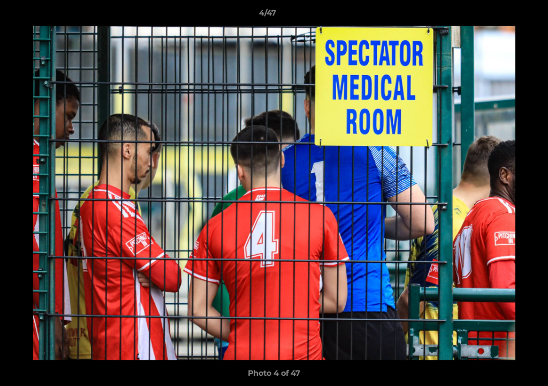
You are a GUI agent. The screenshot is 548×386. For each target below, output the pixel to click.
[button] (503, 15)
